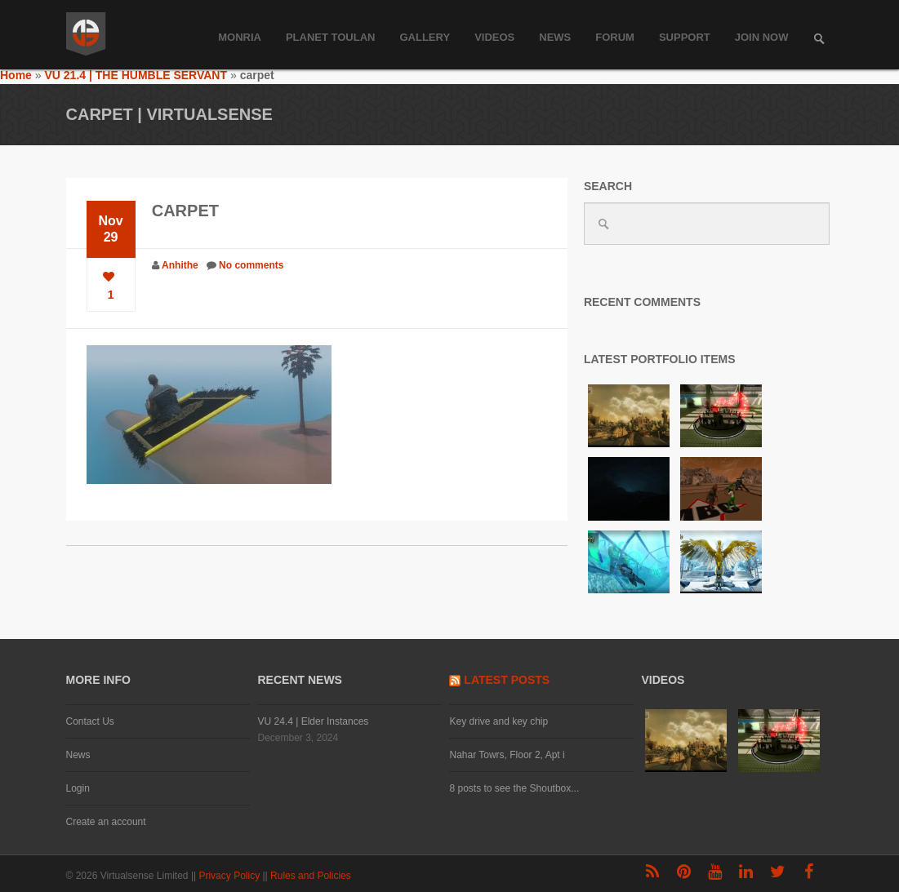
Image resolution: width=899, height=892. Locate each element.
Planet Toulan (331, 37)
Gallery (424, 37)
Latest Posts (507, 679)
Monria (239, 37)
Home (16, 75)
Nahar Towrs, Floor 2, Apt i (506, 755)
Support (684, 37)
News (555, 37)
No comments (251, 265)
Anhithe (180, 265)
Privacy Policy (230, 875)
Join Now (762, 37)
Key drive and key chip (498, 721)
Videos (494, 37)
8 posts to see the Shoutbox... (514, 788)
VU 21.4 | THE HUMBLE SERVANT (135, 75)
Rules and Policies (312, 875)
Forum (614, 37)
